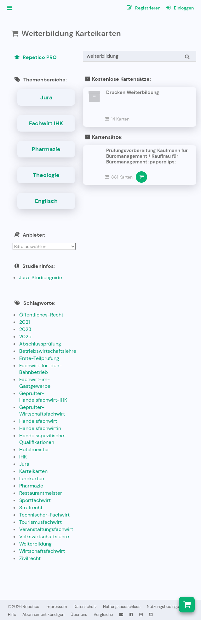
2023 (25, 329)
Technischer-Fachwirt (44, 514)
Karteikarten (33, 471)
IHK (23, 456)
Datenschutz (85, 606)
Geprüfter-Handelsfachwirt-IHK (43, 396)
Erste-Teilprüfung (39, 358)
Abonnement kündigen (43, 614)
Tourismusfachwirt (40, 522)
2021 (24, 322)
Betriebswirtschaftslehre (47, 351)
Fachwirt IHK (46, 123)
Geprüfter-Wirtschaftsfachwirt (42, 410)
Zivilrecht (30, 558)
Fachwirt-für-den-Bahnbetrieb (40, 368)
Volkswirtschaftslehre (44, 536)
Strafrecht (31, 507)
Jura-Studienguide (40, 277)
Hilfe (12, 614)
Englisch (46, 201)
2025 (25, 336)
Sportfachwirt (35, 500)
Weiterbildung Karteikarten (71, 33)
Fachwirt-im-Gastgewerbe (34, 382)
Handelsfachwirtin (40, 428)
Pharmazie (46, 149)
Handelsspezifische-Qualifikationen (42, 439)
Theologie (46, 175)
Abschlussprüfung (40, 343)
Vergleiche (103, 614)
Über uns (79, 614)
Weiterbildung (35, 543)
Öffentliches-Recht (41, 314)
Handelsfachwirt (38, 421)
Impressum (56, 606)
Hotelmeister (34, 449)
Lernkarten (31, 478)
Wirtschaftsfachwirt (42, 551)
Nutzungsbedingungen (167, 606)
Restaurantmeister (40, 493)
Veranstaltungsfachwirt (46, 529)
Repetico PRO (35, 57)
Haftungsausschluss (122, 606)
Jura (46, 97)
